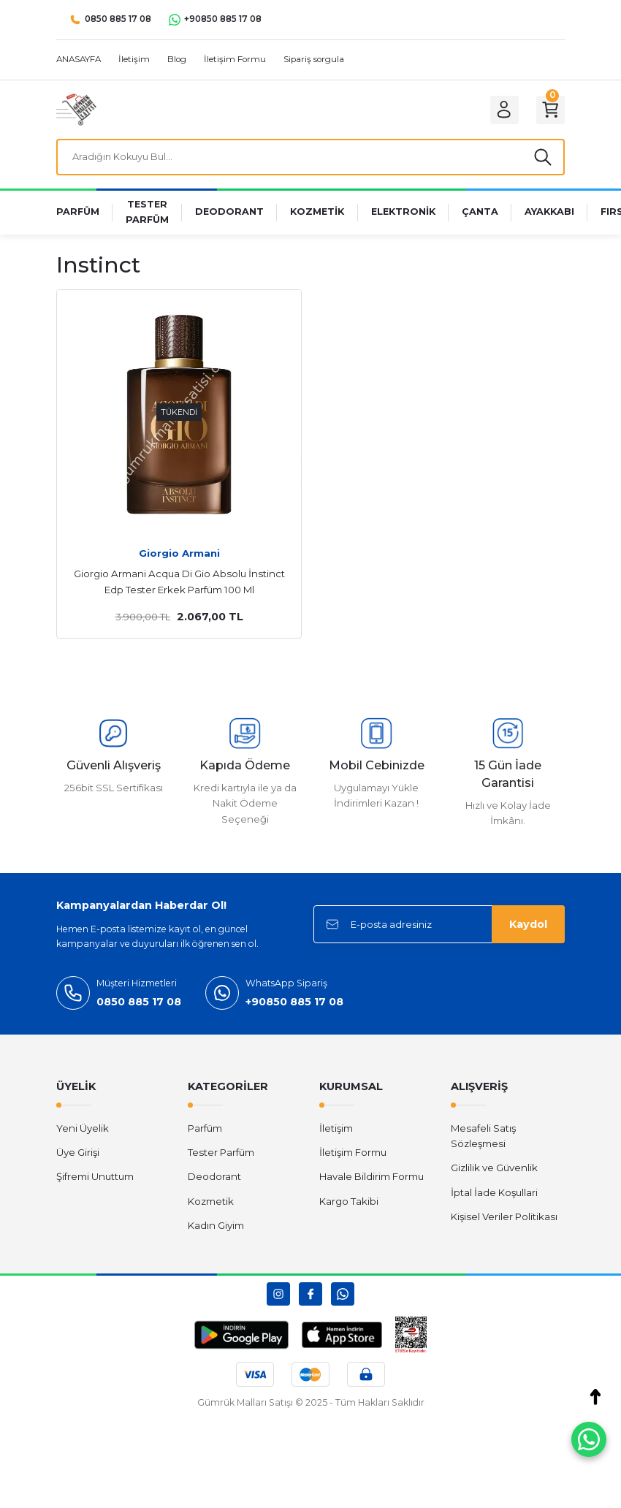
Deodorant (214, 1180)
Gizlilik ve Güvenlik (494, 1171)
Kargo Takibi (348, 1204)
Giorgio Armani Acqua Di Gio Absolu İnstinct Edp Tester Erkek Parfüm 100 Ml (179, 584)
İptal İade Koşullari (494, 1195)
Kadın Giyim (216, 1228)
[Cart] (549, 110)
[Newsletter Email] (439, 927)
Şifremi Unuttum (95, 1180)
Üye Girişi (77, 1155)
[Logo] (76, 109)
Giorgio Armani (179, 556)
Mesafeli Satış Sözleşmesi (483, 1138)
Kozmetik (211, 1204)
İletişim (336, 1131)
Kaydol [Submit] (528, 927)
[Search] (310, 158)
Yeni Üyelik (82, 1131)
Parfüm (205, 1131)
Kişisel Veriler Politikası (504, 1219)
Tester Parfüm (221, 1155)
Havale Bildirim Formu (371, 1180)
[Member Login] (499, 110)
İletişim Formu (352, 1155)
